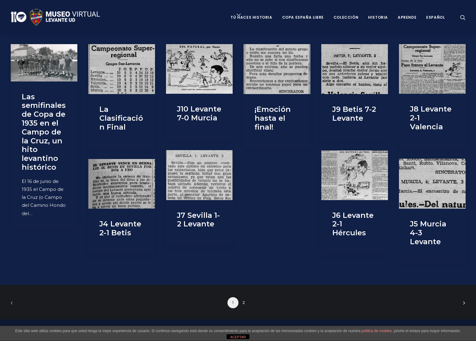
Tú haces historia (251, 17)
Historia (378, 17)
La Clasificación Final (121, 118)
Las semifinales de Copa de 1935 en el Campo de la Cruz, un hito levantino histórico (44, 132)
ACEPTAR (238, 337)
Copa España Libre (303, 17)
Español (435, 17)
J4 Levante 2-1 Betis (120, 228)
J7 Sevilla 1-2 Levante (198, 220)
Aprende (407, 17)
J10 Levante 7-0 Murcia (199, 113)
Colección (346, 17)
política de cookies (376, 331)
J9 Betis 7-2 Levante (354, 114)
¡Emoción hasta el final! (273, 118)
